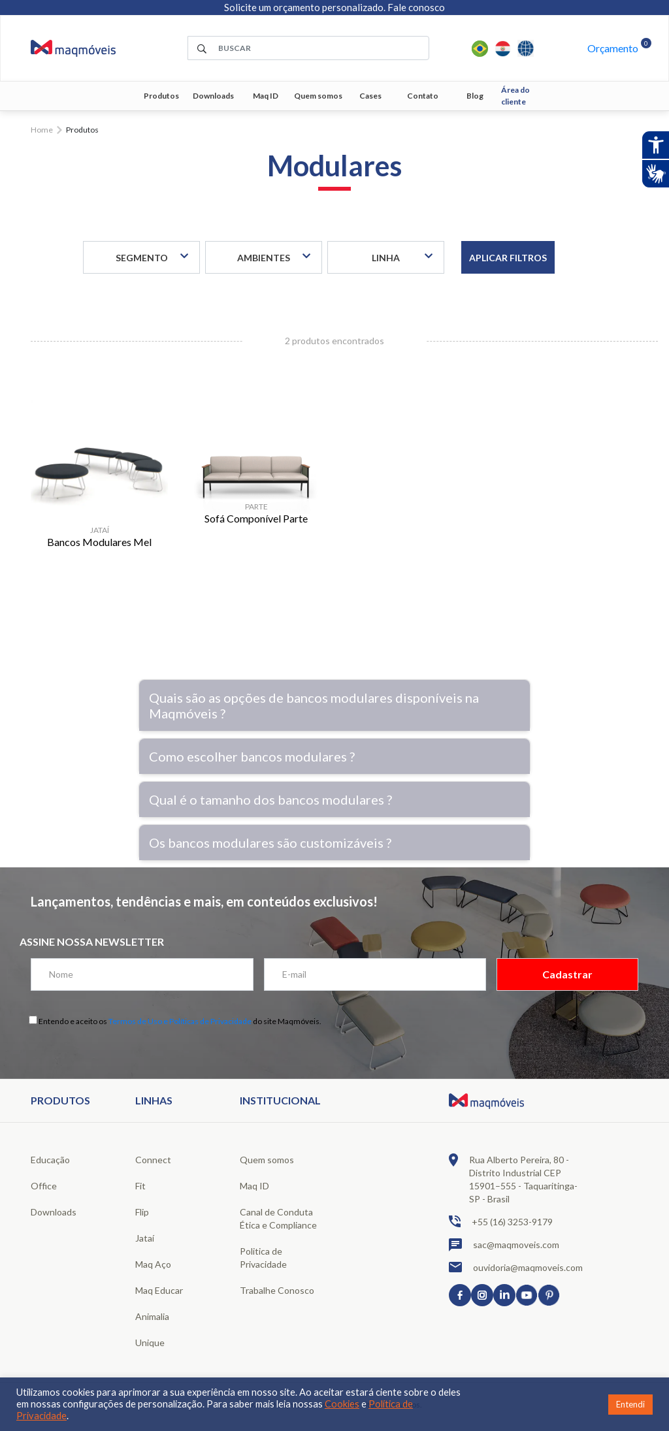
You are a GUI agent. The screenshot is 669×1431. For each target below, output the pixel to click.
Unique (150, 1342)
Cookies (342, 1403)
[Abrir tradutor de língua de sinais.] (655, 173)
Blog (474, 96)
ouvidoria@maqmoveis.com (516, 1267)
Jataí (144, 1238)
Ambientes (263, 257)
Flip (142, 1211)
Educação (50, 1159)
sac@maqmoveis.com (504, 1244)
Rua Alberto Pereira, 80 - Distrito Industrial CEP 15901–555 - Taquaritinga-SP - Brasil (513, 1178)
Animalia (152, 1316)
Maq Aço (153, 1264)
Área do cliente (515, 95)
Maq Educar (159, 1290)
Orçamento (612, 48)
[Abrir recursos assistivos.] (655, 145)
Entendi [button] (630, 1404)
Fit (140, 1185)
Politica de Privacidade (263, 1258)
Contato (422, 96)
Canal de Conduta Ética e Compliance (278, 1218)
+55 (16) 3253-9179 (501, 1221)
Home (42, 130)
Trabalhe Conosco (277, 1290)
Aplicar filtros (508, 257)
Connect (153, 1159)
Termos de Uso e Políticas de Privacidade (180, 1021)
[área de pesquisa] (308, 48)
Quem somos (318, 96)
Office (44, 1185)
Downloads (213, 96)
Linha (386, 257)
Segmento (142, 257)
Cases (370, 96)
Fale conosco (416, 7)
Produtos (161, 96)
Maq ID (265, 96)
